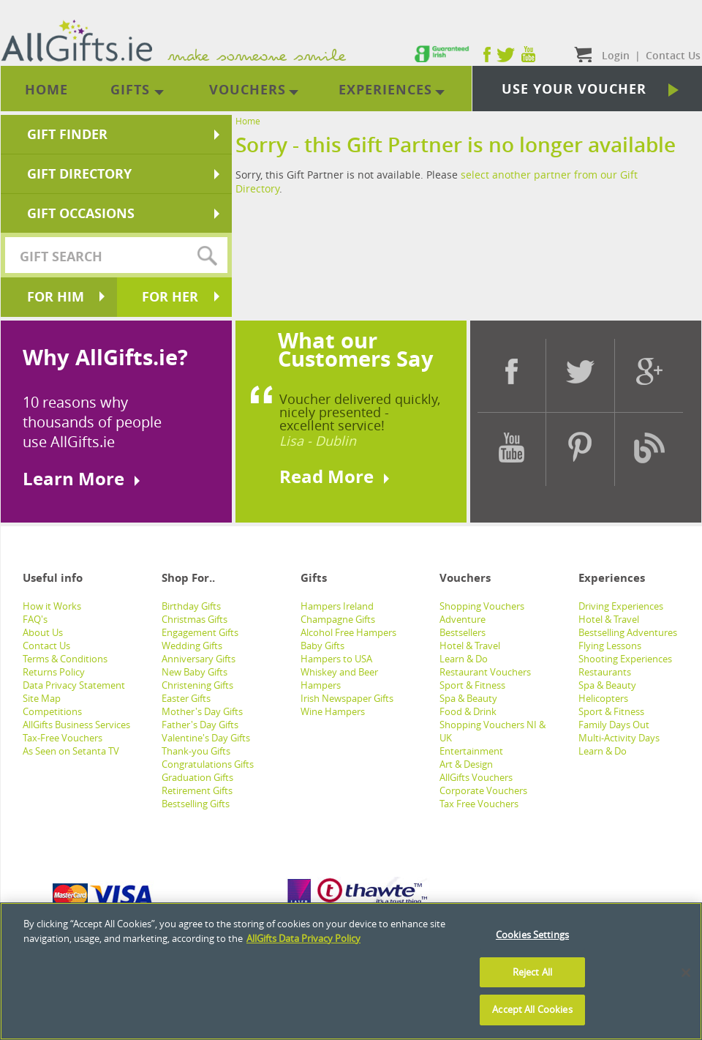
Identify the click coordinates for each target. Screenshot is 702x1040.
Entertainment (471, 750)
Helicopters (603, 698)
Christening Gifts (197, 685)
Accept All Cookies (532, 1009)
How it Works (52, 606)
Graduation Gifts (197, 777)
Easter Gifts (186, 698)
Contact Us (46, 645)
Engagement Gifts (200, 632)
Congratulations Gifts (208, 764)
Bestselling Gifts (196, 803)
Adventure (462, 619)
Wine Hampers (333, 711)
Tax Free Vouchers (478, 803)
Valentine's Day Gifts (206, 737)
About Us (43, 632)
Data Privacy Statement (74, 685)
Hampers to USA (336, 658)
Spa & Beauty (468, 698)
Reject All (532, 972)
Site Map (42, 698)
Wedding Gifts (192, 645)
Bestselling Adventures (627, 632)
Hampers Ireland (337, 606)
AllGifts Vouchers (476, 777)
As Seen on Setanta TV (71, 750)
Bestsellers (462, 632)
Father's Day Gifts (200, 724)
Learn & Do (463, 658)
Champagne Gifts (338, 619)
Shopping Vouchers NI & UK (492, 731)
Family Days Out (613, 724)
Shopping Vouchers (481, 606)
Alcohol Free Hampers (348, 632)
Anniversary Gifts (198, 658)
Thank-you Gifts (196, 750)
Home (247, 121)
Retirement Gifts (197, 790)
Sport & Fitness (472, 685)
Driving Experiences (620, 606)
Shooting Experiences (625, 658)
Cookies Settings (532, 934)
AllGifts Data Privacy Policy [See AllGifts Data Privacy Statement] (303, 938)
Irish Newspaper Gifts (347, 698)
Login (616, 55)
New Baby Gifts (194, 671)
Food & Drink (468, 711)
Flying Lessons (609, 645)
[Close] (686, 973)
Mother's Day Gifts (202, 711)
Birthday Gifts (191, 606)
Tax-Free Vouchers (62, 737)
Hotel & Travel (469, 645)
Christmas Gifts (194, 619)
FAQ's (35, 619)
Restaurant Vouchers (485, 671)
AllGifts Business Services (76, 724)
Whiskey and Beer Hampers (339, 678)
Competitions (52, 711)
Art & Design (466, 764)
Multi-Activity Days (619, 737)
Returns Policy (54, 671)
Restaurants (604, 671)
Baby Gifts (322, 645)
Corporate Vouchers (483, 790)
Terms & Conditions (65, 658)
